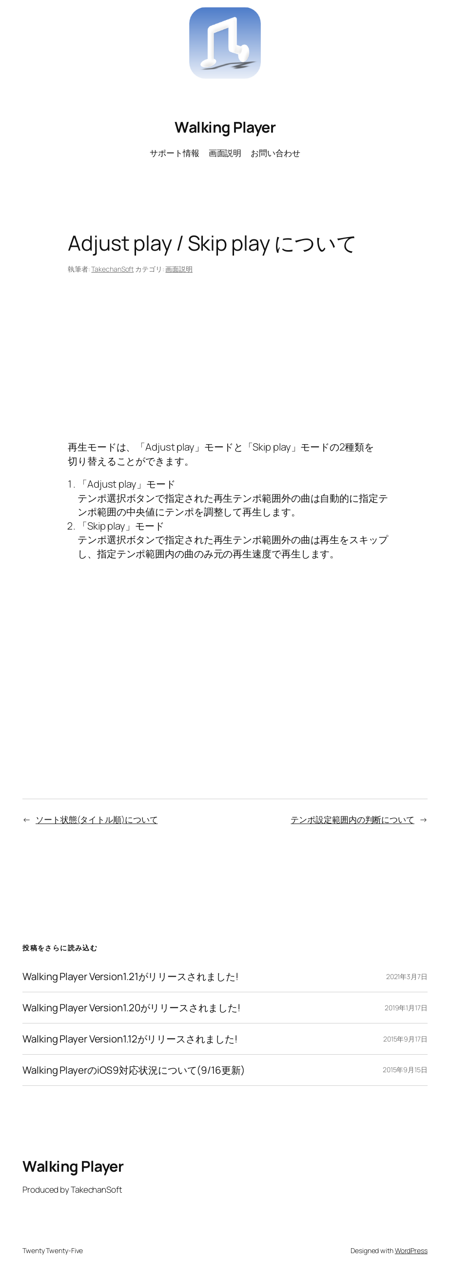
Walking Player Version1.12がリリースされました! (129, 1038)
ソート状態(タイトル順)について (96, 819)
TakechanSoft (112, 269)
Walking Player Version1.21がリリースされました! (130, 976)
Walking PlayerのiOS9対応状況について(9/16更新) (133, 1070)
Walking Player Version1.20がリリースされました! (131, 1007)
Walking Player (225, 127)
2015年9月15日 (405, 1069)
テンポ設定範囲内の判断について (352, 819)
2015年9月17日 (405, 1038)
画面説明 (179, 269)
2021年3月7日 (407, 976)
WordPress (411, 1250)
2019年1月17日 (406, 1007)
